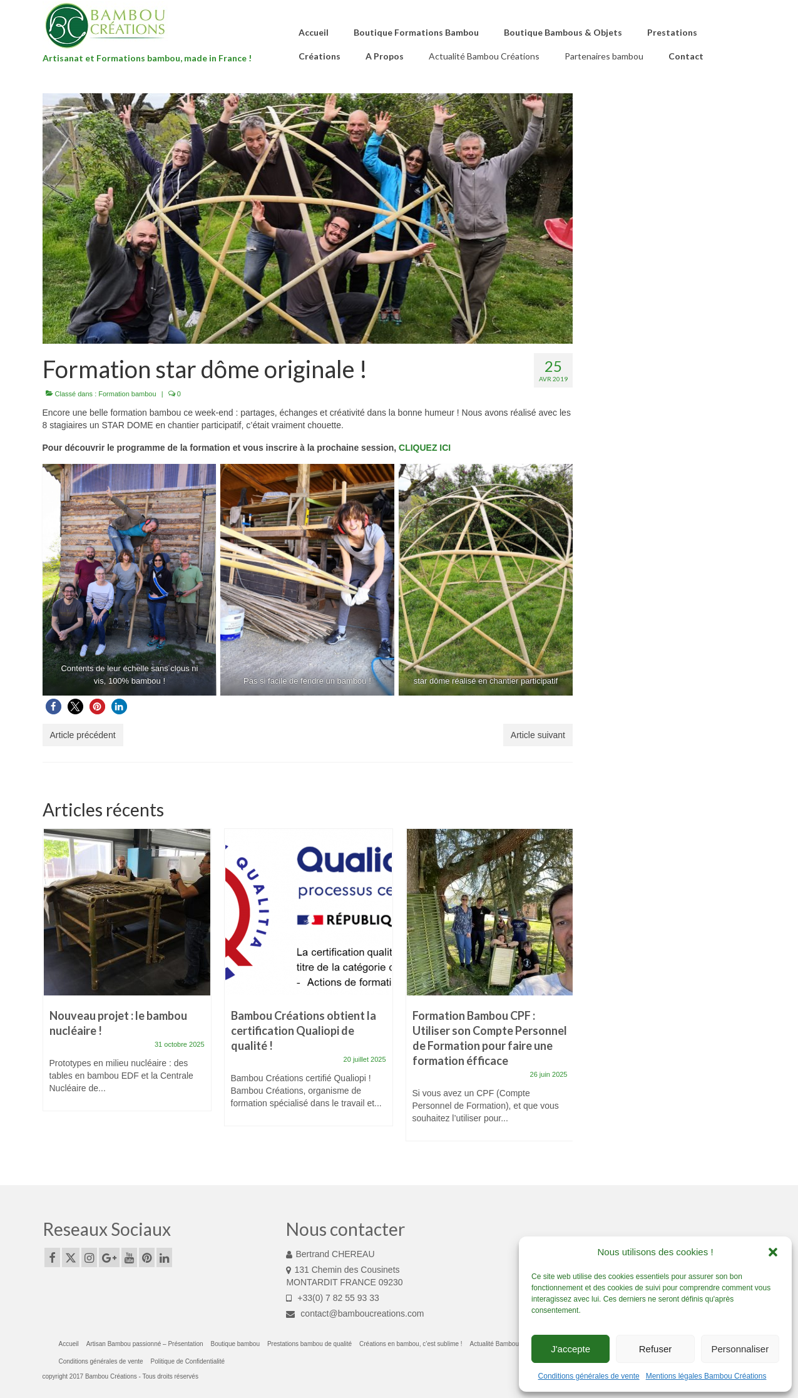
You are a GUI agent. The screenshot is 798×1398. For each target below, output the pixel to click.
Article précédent (83, 735)
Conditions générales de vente (589, 1376)
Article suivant (538, 735)
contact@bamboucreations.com (355, 1313)
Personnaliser (740, 1349)
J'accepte (570, 1349)
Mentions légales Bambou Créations (706, 1376)
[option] (127, 976)
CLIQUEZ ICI (425, 448)
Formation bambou (127, 394)
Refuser (655, 1349)
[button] (773, 1252)
